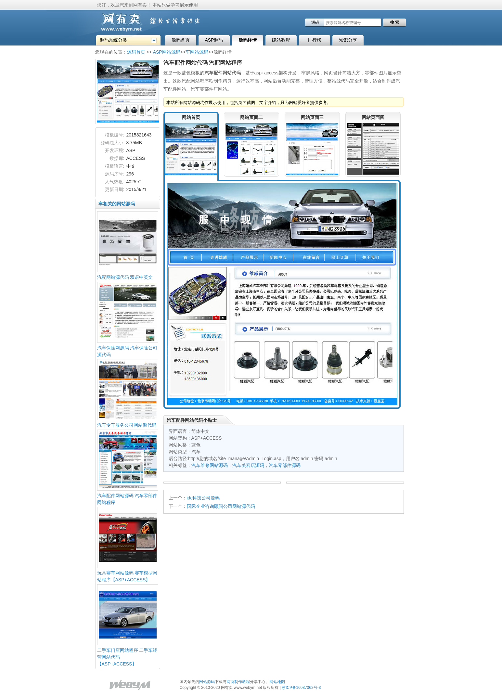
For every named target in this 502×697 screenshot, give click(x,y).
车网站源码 (197, 52)
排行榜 (314, 40)
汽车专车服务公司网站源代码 (126, 425)
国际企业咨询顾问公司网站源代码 (221, 506)
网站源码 (207, 681)
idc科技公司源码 (203, 497)
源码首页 (181, 40)
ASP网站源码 (166, 52)
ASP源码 (214, 40)
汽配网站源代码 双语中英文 (125, 277)
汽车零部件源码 (285, 465)
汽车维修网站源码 (209, 465)
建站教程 (281, 40)
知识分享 (348, 40)
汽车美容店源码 (248, 465)
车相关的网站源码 (116, 203)
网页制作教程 (238, 681)
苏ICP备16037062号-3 (301, 687)
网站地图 (277, 681)
